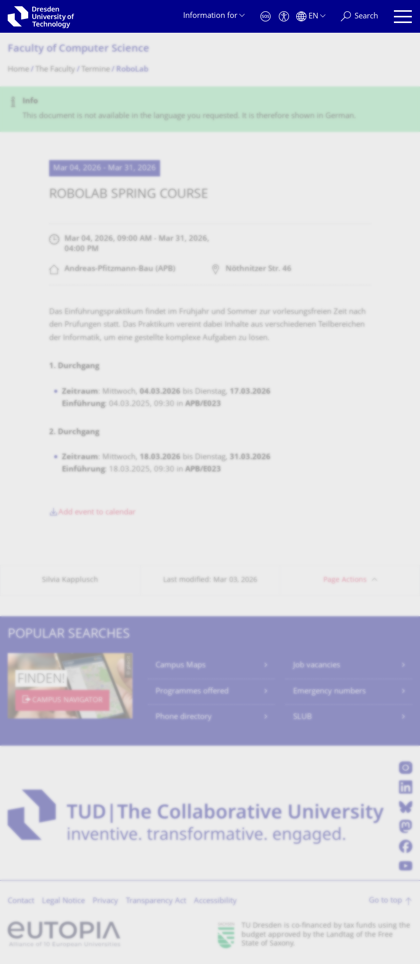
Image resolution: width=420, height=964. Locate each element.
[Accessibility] (284, 16)
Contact (21, 901)
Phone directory (184, 717)
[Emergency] (265, 16)
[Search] (359, 16)
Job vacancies (316, 665)
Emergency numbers (329, 692)
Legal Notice (63, 901)
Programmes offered (192, 692)
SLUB (302, 717)
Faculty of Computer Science (78, 49)
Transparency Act (156, 901)
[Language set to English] (310, 16)
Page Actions (345, 580)
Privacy (105, 901)
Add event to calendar (97, 513)
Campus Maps (181, 665)
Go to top (385, 901)
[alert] (210, 109)
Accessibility (215, 901)
